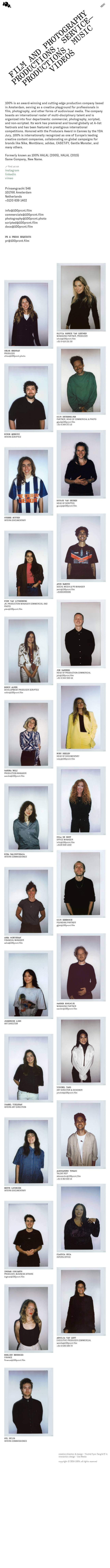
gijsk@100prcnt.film (66, 925)
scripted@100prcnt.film (21, 222)
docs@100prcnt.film (19, 226)
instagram (12, 170)
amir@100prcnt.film (66, 589)
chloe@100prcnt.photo (14, 356)
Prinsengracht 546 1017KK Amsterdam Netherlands (18, 192)
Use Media (81, 1456)
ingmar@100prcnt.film (14, 1277)
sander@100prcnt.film (67, 1009)
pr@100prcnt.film (17, 240)
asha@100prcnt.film (13, 943)
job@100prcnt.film (65, 675)
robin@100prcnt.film (13, 692)
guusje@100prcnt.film (67, 506)
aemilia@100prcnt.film (67, 1343)
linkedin (10, 174)
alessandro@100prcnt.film (69, 1176)
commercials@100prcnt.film (24, 214)
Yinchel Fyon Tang (93, 1454)
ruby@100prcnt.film (66, 759)
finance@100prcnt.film (14, 1360)
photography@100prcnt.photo (25, 218)
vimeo (9, 178)
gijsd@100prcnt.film (66, 422)
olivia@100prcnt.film (66, 339)
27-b (105, 1454)
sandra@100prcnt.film (14, 776)
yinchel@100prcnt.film (67, 1093)
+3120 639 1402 (16, 200)
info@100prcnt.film (18, 210)
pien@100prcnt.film (13, 609)
